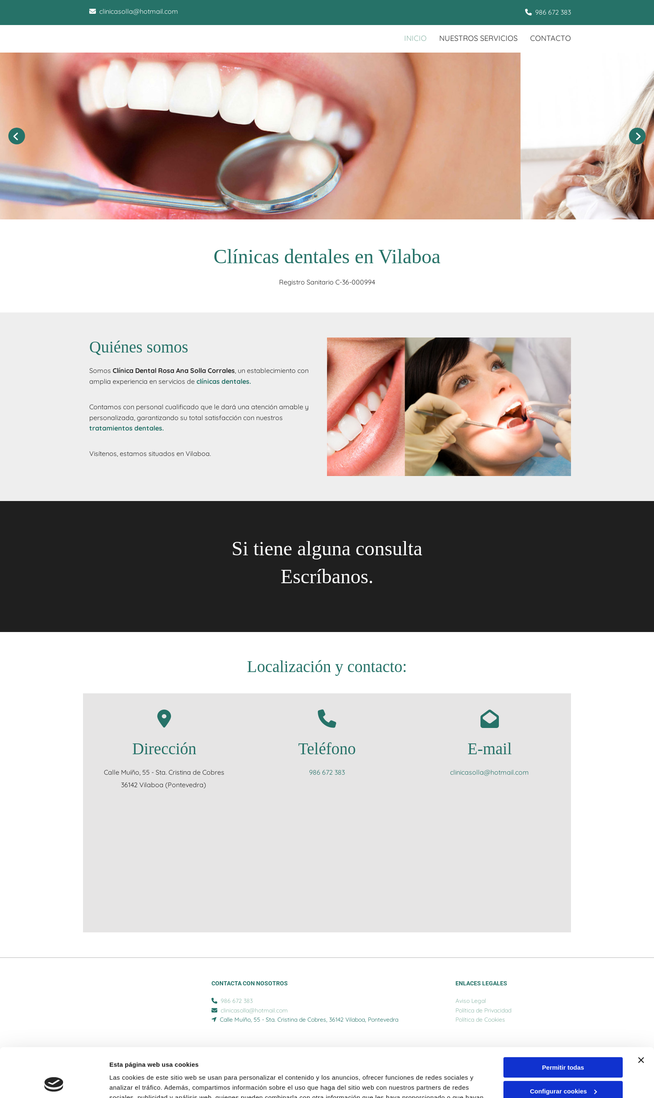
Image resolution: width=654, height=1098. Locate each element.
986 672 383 (553, 12)
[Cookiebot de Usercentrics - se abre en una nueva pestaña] (54, 1081)
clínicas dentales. (223, 381)
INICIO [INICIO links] (415, 38)
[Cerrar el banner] (641, 1011)
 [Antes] (16, 136)
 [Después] (637, 136)
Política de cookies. (321, 1058)
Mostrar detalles (133, 1081)
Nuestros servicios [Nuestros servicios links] (478, 38)
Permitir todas (563, 1018)
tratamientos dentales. (126, 428)
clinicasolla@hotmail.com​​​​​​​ (138, 11)
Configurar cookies (563, 1041)
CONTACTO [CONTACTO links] (550, 38)
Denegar (563, 1065)
